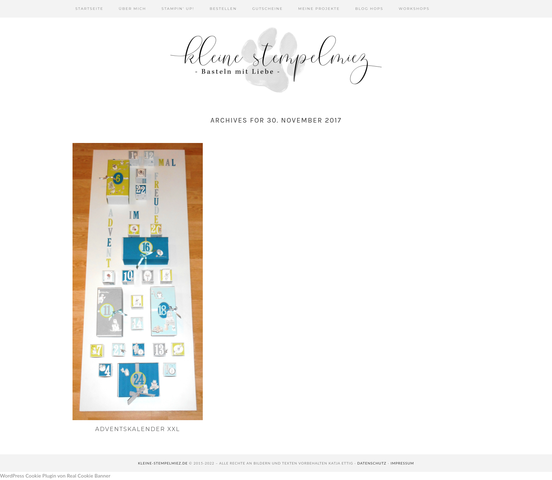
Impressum (402, 463)
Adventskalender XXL (137, 429)
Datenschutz (372, 463)
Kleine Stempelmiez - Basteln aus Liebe (276, 60)
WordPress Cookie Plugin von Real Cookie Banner (55, 476)
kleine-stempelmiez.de (163, 463)
